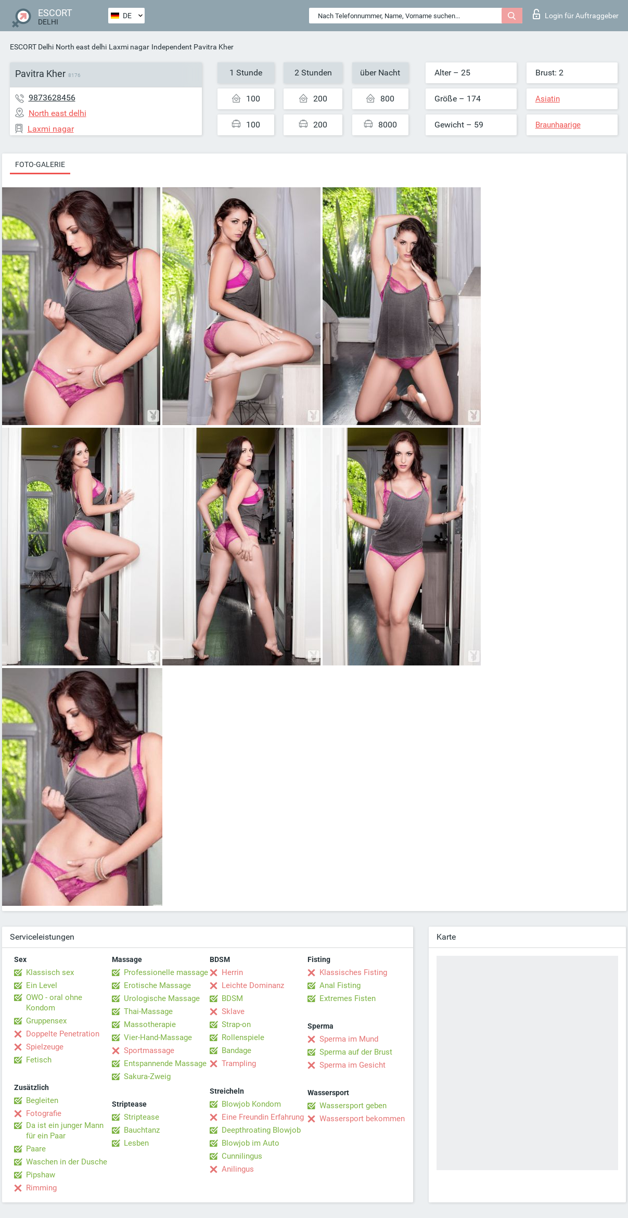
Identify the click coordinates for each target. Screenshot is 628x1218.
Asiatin (547, 99)
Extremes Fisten (347, 998)
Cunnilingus (242, 1156)
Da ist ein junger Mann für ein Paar (65, 1130)
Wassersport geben (353, 1105)
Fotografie (43, 1113)
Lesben (136, 1143)
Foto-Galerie (40, 164)
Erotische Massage (157, 985)
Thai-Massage (148, 1011)
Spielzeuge (44, 1047)
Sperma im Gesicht (352, 1065)
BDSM (232, 998)
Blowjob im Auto (250, 1143)
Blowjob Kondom (251, 1104)
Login (576, 14)
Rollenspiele (243, 1037)
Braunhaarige (558, 125)
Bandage (236, 1050)
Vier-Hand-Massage (158, 1037)
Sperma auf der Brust (355, 1052)
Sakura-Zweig (147, 1076)
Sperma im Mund (348, 1039)
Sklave (233, 1011)
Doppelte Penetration (62, 1033)
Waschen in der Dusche (66, 1161)
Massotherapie (150, 1024)
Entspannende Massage (165, 1063)
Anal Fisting (340, 985)
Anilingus (238, 1169)
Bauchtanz (142, 1130)
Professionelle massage (166, 972)
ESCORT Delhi (32, 47)
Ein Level (41, 985)
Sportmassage (149, 1050)
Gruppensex (46, 1020)
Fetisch (39, 1060)
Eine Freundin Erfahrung (263, 1117)
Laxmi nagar (129, 47)
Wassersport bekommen (362, 1118)
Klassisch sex (50, 972)
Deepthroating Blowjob (261, 1130)
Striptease (141, 1117)
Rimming (41, 1188)
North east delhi (81, 47)
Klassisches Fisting (353, 972)
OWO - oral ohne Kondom (54, 1002)
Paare (36, 1148)
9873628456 (52, 97)
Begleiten (42, 1100)
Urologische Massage (162, 998)
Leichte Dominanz (253, 985)
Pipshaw (40, 1174)
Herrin (232, 972)
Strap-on (236, 1024)
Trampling (239, 1063)
